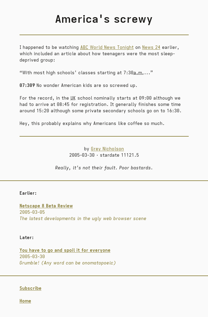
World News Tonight (107, 47)
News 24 (151, 47)
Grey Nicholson (107, 149)
